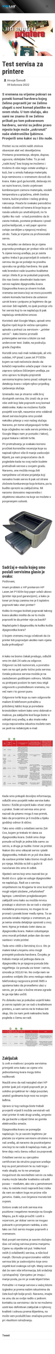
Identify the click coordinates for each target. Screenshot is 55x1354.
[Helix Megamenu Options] (47, 6)
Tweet (6, 1335)
